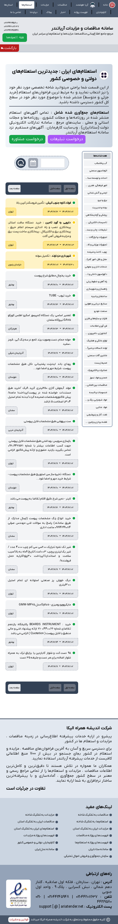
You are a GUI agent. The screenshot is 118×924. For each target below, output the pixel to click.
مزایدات (45, 4)
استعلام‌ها (26, 4)
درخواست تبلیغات (66, 139)
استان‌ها (8, 4)
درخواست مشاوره (27, 139)
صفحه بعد (14, 188)
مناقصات (62, 4)
